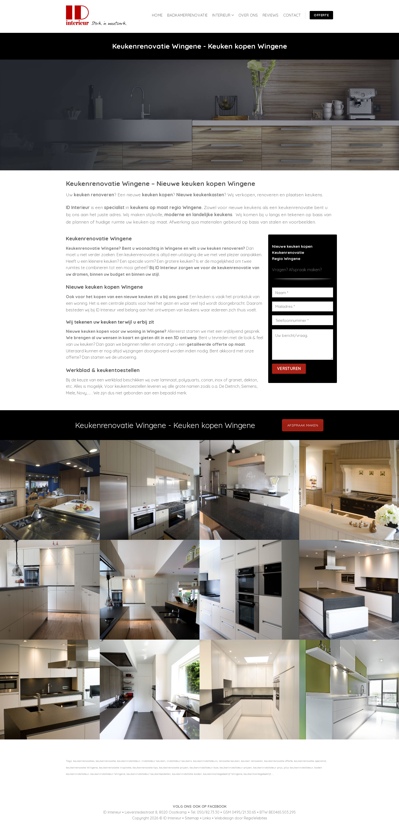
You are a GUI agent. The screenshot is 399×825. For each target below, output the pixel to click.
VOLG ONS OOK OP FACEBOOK (199, 806)
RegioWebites (255, 818)
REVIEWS (271, 15)
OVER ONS (248, 15)
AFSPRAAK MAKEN (302, 425)
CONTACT (292, 15)
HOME (157, 15)
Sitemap (192, 818)
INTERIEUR (223, 15)
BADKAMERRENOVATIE (187, 15)
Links (207, 818)
